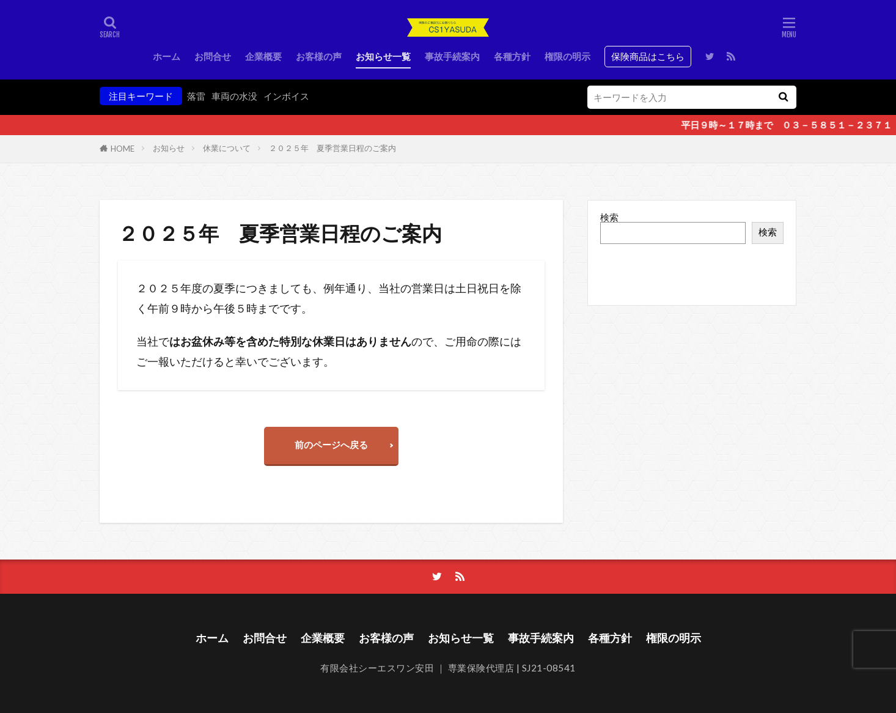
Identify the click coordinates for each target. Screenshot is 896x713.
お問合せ (212, 56)
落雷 (196, 96)
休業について (227, 148)
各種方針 (512, 56)
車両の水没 (234, 96)
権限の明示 (567, 56)
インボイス (286, 96)
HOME (122, 148)
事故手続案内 (452, 56)
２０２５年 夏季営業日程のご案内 (332, 148)
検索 (609, 217)
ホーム (166, 56)
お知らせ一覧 (383, 56)
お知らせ (169, 148)
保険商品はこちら (648, 56)
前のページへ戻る (331, 444)
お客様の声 (319, 56)
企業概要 (263, 56)
